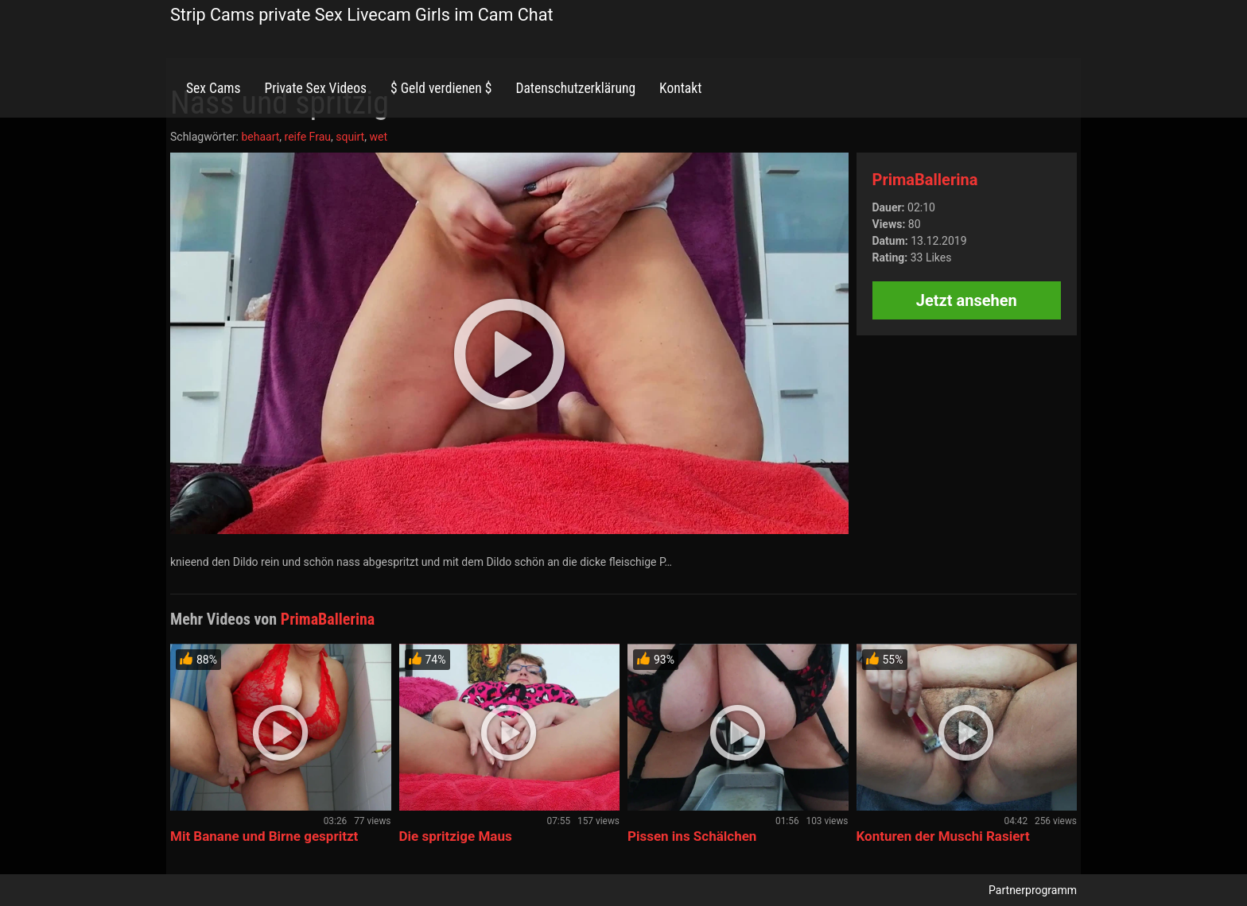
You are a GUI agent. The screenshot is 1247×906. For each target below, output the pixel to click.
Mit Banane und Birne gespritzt (264, 836)
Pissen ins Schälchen (691, 836)
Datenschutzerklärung (575, 88)
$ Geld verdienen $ (440, 88)
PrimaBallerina (925, 179)
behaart (260, 136)
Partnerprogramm (1033, 890)
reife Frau (308, 136)
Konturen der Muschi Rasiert (943, 836)
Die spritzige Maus (455, 836)
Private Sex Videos (315, 88)
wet (378, 136)
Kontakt (680, 88)
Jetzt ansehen (966, 300)
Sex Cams (213, 88)
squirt (350, 136)
